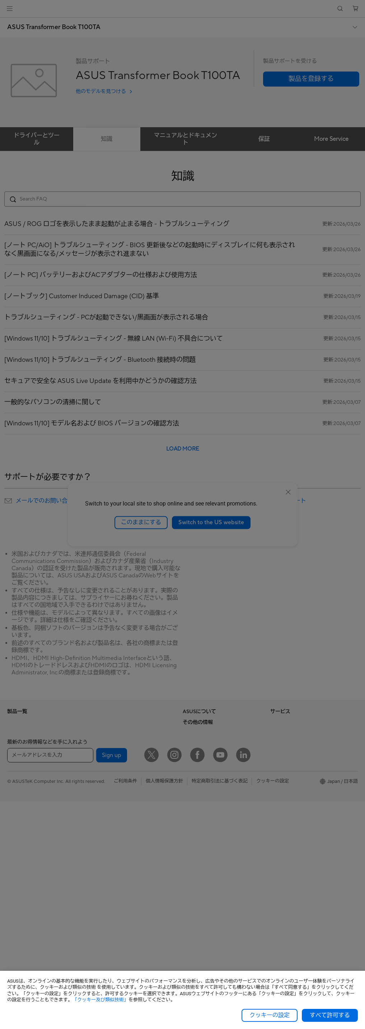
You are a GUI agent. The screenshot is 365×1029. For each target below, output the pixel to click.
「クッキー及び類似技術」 (100, 999)
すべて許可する (330, 1015)
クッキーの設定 (269, 1015)
